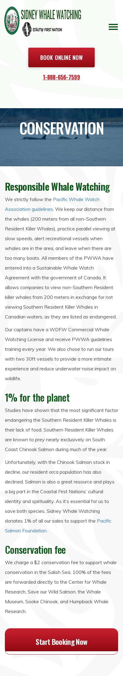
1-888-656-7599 (61, 77)
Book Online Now (61, 57)
